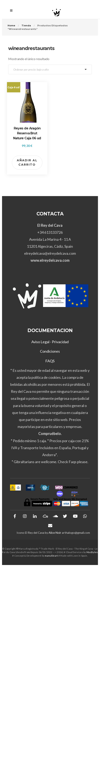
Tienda (26, 25)
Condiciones (50, 351)
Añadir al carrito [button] (27, 162)
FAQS (50, 361)
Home (11, 25)
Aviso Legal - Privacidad (50, 341)
